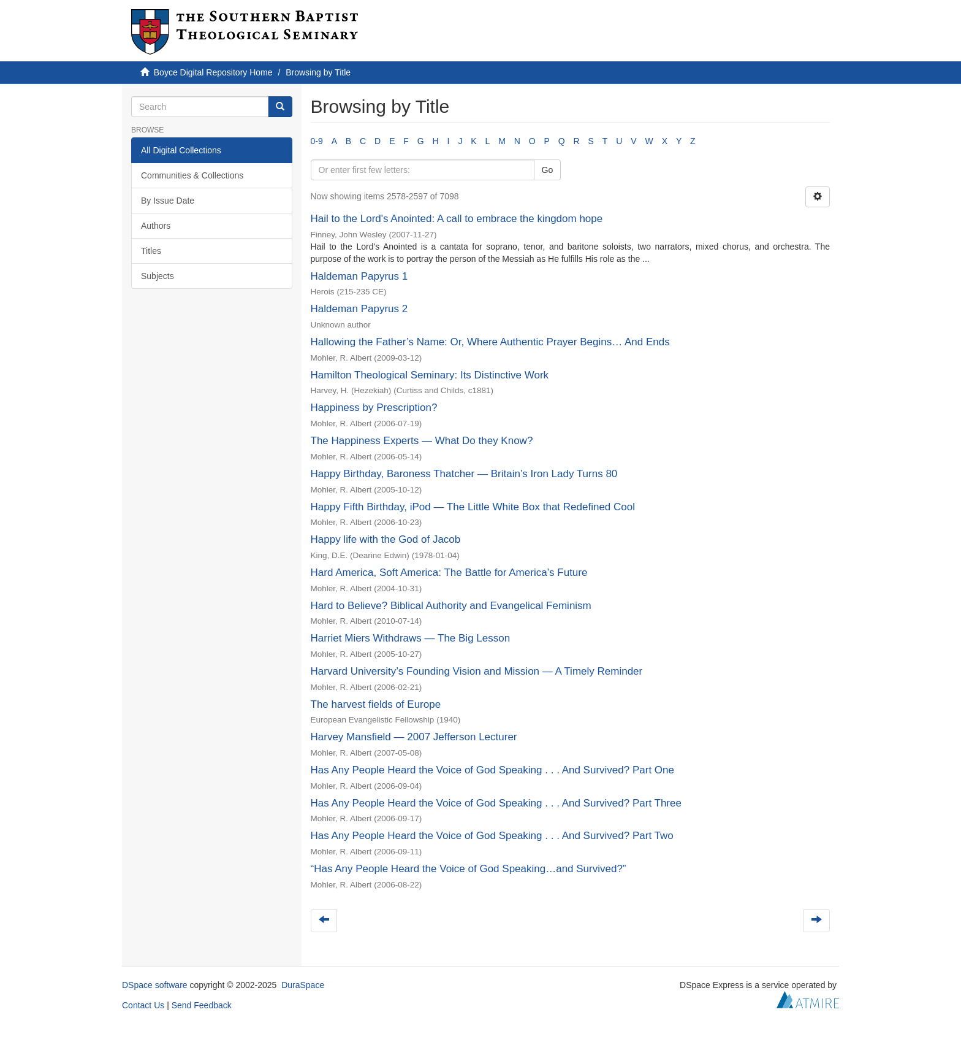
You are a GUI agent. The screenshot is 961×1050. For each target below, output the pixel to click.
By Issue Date (167, 200)
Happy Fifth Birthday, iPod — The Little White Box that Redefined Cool (473, 507)
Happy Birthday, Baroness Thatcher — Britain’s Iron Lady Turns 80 (464, 474)
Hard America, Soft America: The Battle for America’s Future (449, 572)
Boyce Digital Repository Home (213, 72)
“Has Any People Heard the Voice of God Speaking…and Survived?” (468, 869)
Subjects (157, 276)
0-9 (317, 141)
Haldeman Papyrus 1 (359, 276)
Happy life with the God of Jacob (386, 539)
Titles (151, 251)
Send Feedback (202, 1005)
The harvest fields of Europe (376, 704)
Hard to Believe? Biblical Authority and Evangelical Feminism (451, 605)
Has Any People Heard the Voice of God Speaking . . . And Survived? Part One (492, 770)
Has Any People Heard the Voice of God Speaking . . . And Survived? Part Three (496, 803)
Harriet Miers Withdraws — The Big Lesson (411, 638)
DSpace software (155, 985)
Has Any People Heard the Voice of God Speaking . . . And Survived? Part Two (492, 835)
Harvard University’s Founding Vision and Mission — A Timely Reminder (477, 671)
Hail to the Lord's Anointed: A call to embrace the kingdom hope (457, 218)
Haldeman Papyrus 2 (359, 309)
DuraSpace (302, 985)
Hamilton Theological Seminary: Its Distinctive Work (430, 375)
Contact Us (143, 1005)
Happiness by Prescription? (374, 407)
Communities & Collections (192, 175)
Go (547, 170)
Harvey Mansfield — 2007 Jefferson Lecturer (414, 737)
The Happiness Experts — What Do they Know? (422, 440)
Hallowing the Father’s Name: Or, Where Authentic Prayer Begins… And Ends (490, 342)
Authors (155, 226)
